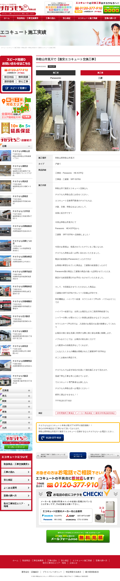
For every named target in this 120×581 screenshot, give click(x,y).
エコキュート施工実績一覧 (78, 455)
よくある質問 (10, 488)
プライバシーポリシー (52, 572)
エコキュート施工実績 (87, 18)
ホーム (7, 18)
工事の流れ (50, 18)
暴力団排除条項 (92, 572)
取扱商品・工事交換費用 (27, 18)
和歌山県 (52, 66)
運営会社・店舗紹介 (30, 572)
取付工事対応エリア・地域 (14, 505)
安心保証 (66, 18)
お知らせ (73, 563)
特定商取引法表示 (73, 572)
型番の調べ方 (110, 18)
